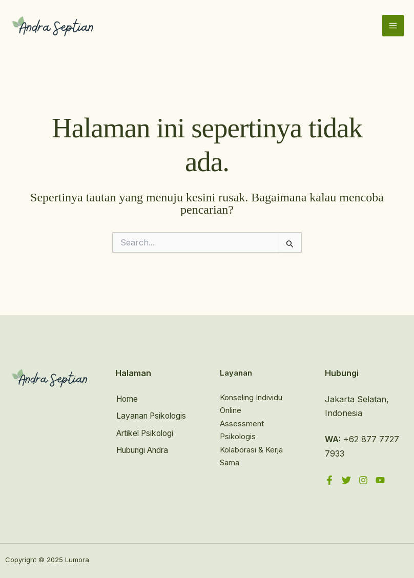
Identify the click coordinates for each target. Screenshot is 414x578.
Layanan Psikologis (152, 415)
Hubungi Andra (145, 449)
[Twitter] (346, 480)
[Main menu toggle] (393, 26)
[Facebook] (329, 480)
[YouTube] (380, 480)
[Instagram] (363, 480)
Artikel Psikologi (146, 432)
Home (127, 399)
